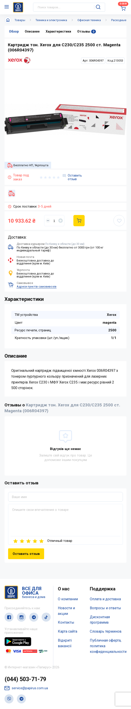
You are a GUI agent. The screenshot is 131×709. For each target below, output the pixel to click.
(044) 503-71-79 (25, 679)
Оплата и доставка (105, 599)
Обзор (14, 31)
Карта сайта (67, 631)
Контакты (66, 622)
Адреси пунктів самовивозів (36, 286)
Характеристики (58, 31)
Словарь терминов (106, 631)
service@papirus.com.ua (26, 688)
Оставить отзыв (72, 177)
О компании (68, 599)
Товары (20, 20)
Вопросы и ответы (105, 608)
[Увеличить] (60, 220)
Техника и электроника (51, 20)
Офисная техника (89, 20)
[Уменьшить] (48, 220)
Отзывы (86, 31)
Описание (32, 31)
